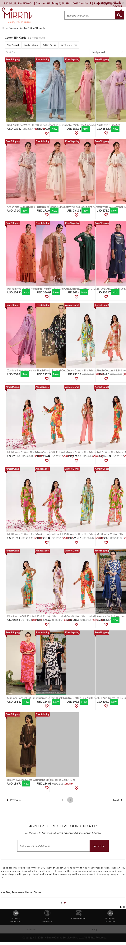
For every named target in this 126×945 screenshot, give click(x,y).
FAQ (94, 929)
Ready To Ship (31, 44)
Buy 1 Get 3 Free (69, 44)
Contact (31, 929)
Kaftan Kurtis (49, 44)
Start (121, 907)
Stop (124, 907)
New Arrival (13, 44)
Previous (15, 799)
